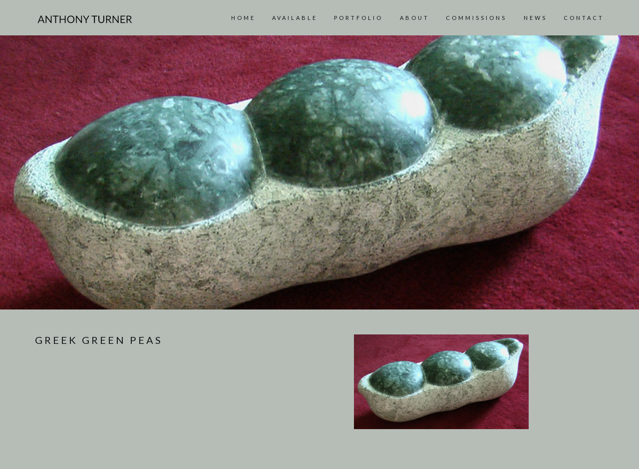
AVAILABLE (295, 17)
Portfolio (358, 17)
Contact (584, 17)
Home (243, 17)
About (414, 17)
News (535, 17)
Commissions (476, 17)
